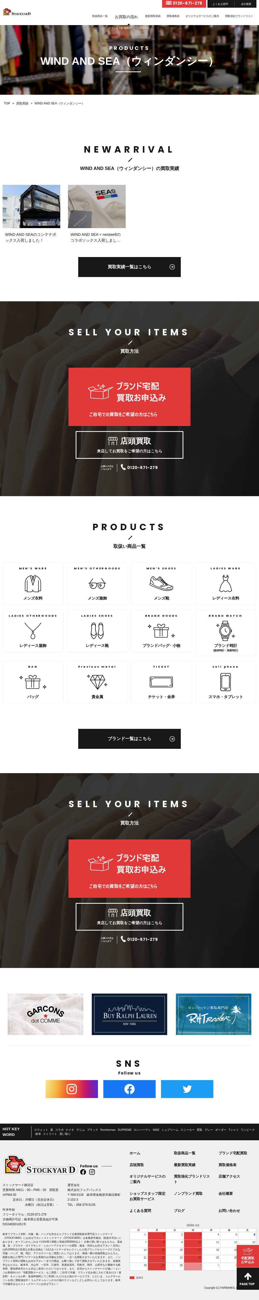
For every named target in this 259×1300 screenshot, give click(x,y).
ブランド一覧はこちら (129, 738)
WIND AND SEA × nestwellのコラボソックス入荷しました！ (96, 240)
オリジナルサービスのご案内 (202, 16)
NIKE (156, 1129)
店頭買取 (137, 1165)
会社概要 (246, 4)
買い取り (65, 1133)
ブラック (92, 1129)
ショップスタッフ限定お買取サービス (147, 1196)
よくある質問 (220, 4)
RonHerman (107, 1129)
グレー (209, 1129)
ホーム (135, 1153)
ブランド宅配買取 (232, 1153)
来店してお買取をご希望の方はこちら (129, 445)
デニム (80, 1129)
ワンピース (248, 1129)
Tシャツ (233, 1129)
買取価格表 (173, 16)
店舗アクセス (229, 1176)
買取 (199, 1129)
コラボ (59, 1129)
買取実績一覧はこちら (129, 266)
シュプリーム (170, 1129)
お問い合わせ (229, 1211)
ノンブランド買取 (188, 1193)
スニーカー (188, 1129)
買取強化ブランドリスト (239, 16)
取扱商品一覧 (100, 16)
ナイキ (70, 1129)
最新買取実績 (153, 16)
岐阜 (38, 1133)
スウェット (41, 1129)
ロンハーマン (142, 1129)
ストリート (50, 1133)
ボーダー (220, 1129)
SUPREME (125, 1129)
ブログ (179, 1211)
